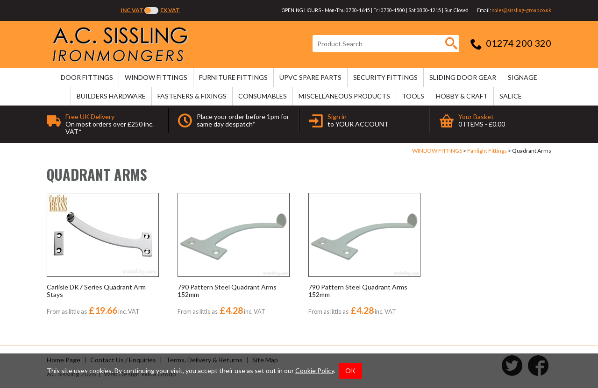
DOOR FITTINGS (87, 77)
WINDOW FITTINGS (156, 77)
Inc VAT (132, 10)
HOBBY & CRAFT (462, 96)
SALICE (510, 96)
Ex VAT (170, 10)
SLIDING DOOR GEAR (462, 77)
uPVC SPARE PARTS (310, 77)
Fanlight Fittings (487, 150)
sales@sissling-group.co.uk (521, 10)
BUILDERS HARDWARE (111, 96)
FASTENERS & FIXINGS (192, 96)
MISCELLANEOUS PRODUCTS (344, 96)
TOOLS (413, 96)
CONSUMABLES (262, 96)
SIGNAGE (522, 77)
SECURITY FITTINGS (385, 77)
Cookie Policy (314, 370)
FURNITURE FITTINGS (233, 77)
